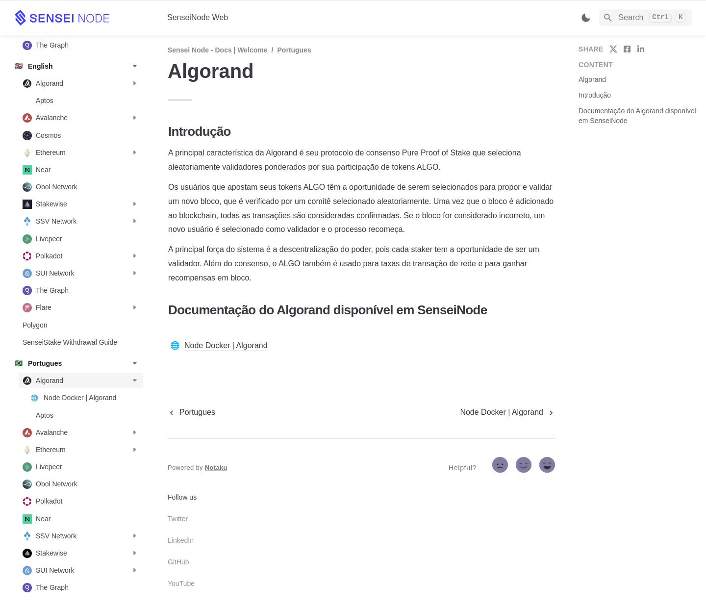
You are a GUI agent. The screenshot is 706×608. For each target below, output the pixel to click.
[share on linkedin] (641, 49)
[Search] (645, 17)
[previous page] (191, 412)
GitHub (178, 562)
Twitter (178, 519)
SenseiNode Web (197, 17)
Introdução (595, 95)
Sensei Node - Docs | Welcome (218, 50)
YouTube (181, 583)
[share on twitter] (613, 49)
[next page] (507, 412)
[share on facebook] (627, 49)
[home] (83, 17)
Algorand (592, 79)
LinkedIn (181, 540)
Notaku (216, 467)
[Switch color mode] (586, 17)
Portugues (294, 50)
